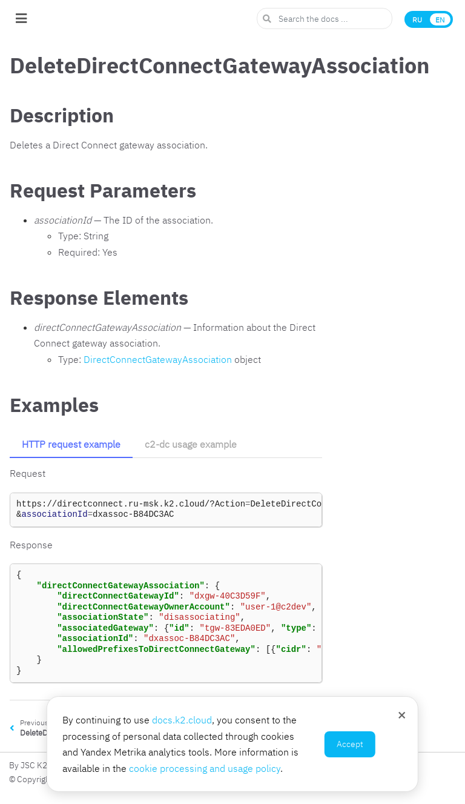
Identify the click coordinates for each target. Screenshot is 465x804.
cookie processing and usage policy (204, 768)
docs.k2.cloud (182, 720)
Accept (350, 744)
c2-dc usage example (191, 444)
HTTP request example (71, 444)
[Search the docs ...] (324, 18)
